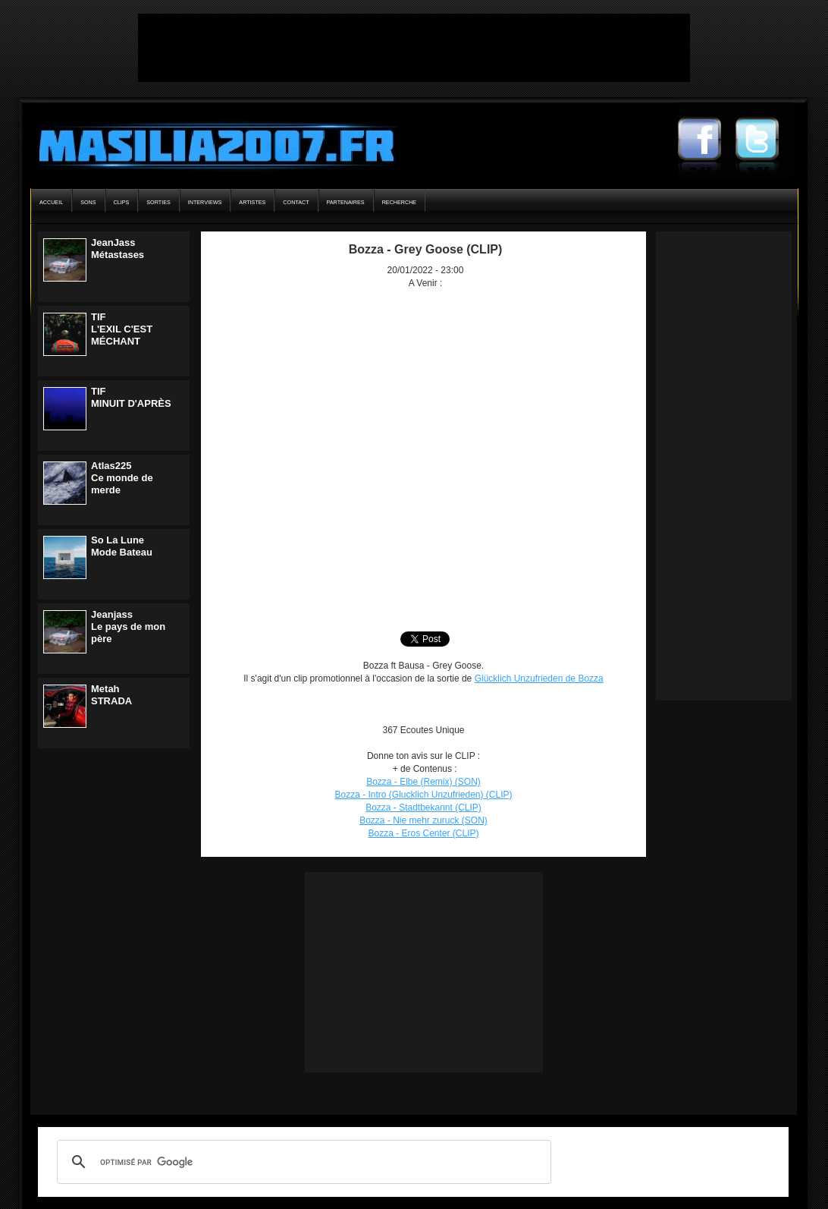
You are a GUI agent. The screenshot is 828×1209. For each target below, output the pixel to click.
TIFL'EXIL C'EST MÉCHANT (121, 329)
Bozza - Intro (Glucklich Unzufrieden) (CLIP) (423, 794)
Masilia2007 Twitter (764, 140)
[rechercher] (301, 1162)
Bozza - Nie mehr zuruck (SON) (423, 820)
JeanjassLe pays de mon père (128, 626)
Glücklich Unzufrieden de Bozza (539, 678)
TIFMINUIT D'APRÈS (131, 397)
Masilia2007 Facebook (706, 140)
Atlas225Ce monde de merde (122, 478)
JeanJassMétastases (117, 248)
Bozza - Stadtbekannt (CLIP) (423, 807)
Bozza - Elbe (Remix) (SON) (423, 781)
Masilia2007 (208, 142)
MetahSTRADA (111, 695)
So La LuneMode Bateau (121, 546)
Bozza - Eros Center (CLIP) (423, 833)
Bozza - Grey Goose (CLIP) (426, 249)
